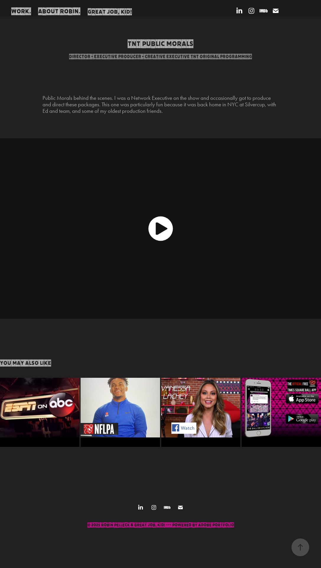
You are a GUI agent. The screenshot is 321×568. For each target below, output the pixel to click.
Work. (21, 11)
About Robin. (59, 11)
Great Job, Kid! (110, 11)
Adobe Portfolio (216, 525)
